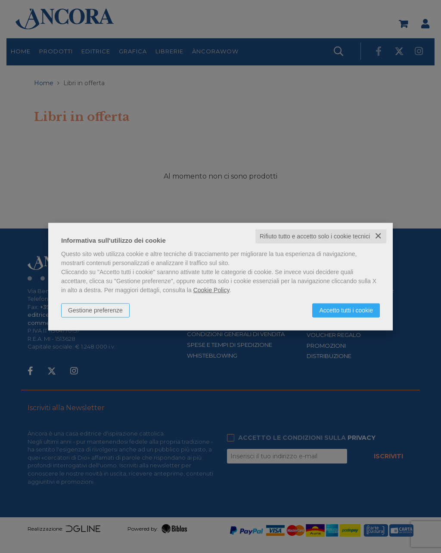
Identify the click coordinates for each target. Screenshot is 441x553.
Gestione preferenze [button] (95, 310)
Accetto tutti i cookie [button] (346, 310)
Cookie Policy (211, 290)
